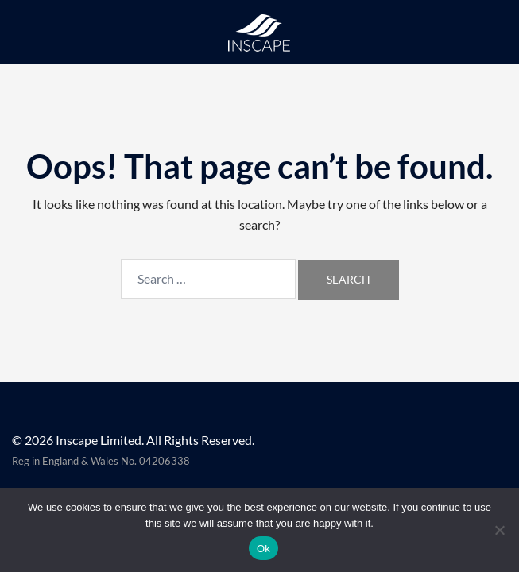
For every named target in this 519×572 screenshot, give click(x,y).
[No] (499, 530)
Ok (263, 549)
